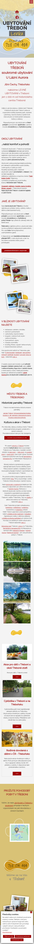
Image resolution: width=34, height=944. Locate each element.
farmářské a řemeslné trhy (12, 528)
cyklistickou (17, 507)
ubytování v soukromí (13, 484)
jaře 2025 (13, 452)
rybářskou (19, 510)
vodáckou (24, 507)
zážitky (29, 497)
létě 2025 (21, 452)
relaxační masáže (18, 530)
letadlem (28, 514)
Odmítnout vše (17, 940)
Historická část (6, 526)
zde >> (15, 357)
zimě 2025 (10, 454)
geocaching (26, 352)
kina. (12, 479)
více (17, 677)
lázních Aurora (13, 489)
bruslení (16, 355)
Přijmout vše (8, 936)
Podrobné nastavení (23, 936)
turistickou (9, 507)
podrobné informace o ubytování (15, 250)
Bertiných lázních (13, 533)
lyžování (22, 355)
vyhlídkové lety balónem (15, 514)
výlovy (20, 526)
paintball (10, 355)
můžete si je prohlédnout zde (17, 438)
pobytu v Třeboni (18, 446)
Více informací (7, 932)
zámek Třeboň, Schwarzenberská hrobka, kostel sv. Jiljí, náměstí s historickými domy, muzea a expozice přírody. (17, 415)
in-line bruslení (10, 352)
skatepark (18, 352)
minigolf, (4, 355)
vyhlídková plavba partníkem (11, 518)
